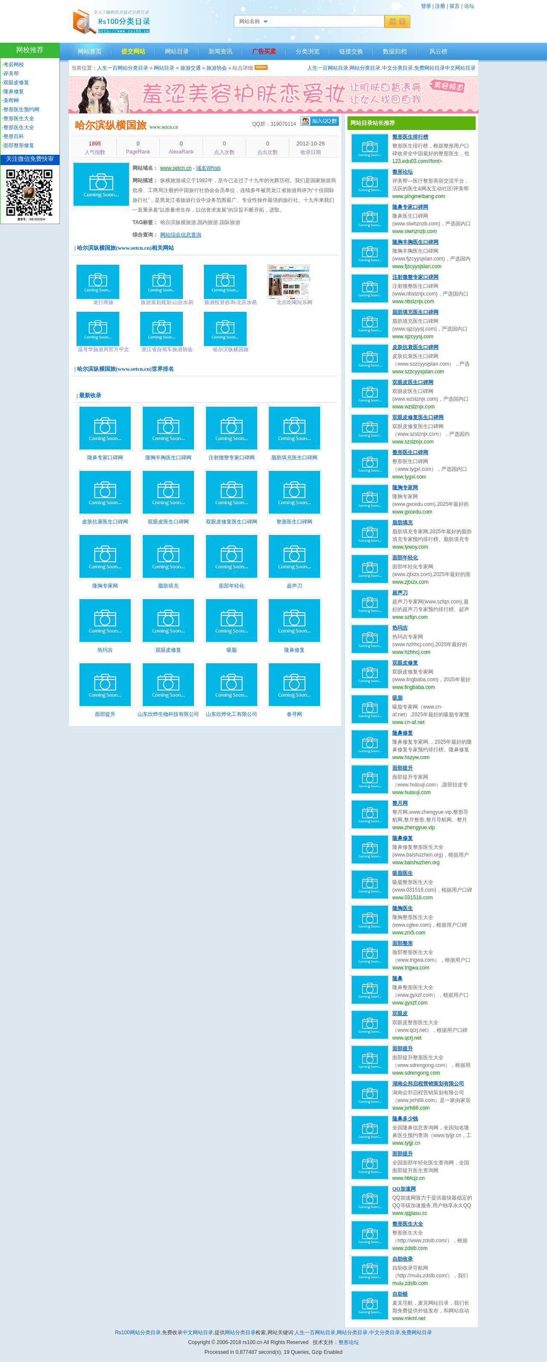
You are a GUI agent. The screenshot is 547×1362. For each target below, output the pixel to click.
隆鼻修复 (294, 650)
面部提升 (105, 714)
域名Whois (208, 168)
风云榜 (438, 51)
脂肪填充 (168, 586)
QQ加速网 (404, 1189)
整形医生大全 (407, 1224)
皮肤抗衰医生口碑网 (105, 522)
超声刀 (294, 586)
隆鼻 (397, 978)
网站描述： (145, 180)
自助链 (400, 1294)
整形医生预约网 (21, 109)
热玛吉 (105, 650)
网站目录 (177, 51)
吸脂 (231, 650)
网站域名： (145, 168)
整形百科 (13, 136)
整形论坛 (402, 172)
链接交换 (351, 51)
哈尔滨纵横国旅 (111, 125)
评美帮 (11, 74)
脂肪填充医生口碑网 (294, 458)
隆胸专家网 (105, 586)
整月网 (400, 803)
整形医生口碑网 (294, 522)
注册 (440, 6)
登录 (426, 6)
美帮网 (11, 100)
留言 (455, 6)
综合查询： (145, 235)
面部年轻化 (231, 586)
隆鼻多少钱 (405, 1119)
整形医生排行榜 (410, 137)
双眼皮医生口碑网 (168, 522)
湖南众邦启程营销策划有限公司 (428, 1084)
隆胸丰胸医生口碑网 (168, 458)
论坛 (469, 6)
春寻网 (294, 714)
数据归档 (395, 51)
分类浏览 (308, 51)
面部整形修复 (18, 145)
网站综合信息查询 (180, 235)
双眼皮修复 (168, 650)
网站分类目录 (365, 68)
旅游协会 (216, 68)
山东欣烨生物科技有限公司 (168, 714)
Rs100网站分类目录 (138, 1332)
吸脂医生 (402, 873)
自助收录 (402, 1259)
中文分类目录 (397, 68)
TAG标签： (145, 222)
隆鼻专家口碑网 (105, 458)
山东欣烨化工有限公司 (231, 714)
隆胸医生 (402, 908)
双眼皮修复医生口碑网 (231, 522)
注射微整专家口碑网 (232, 458)
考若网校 (13, 65)
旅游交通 (190, 68)
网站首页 (90, 51)
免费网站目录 (429, 68)
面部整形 (402, 943)
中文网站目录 (460, 68)
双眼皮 (400, 1013)
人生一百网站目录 (327, 68)
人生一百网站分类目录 (122, 68)
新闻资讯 (220, 51)
